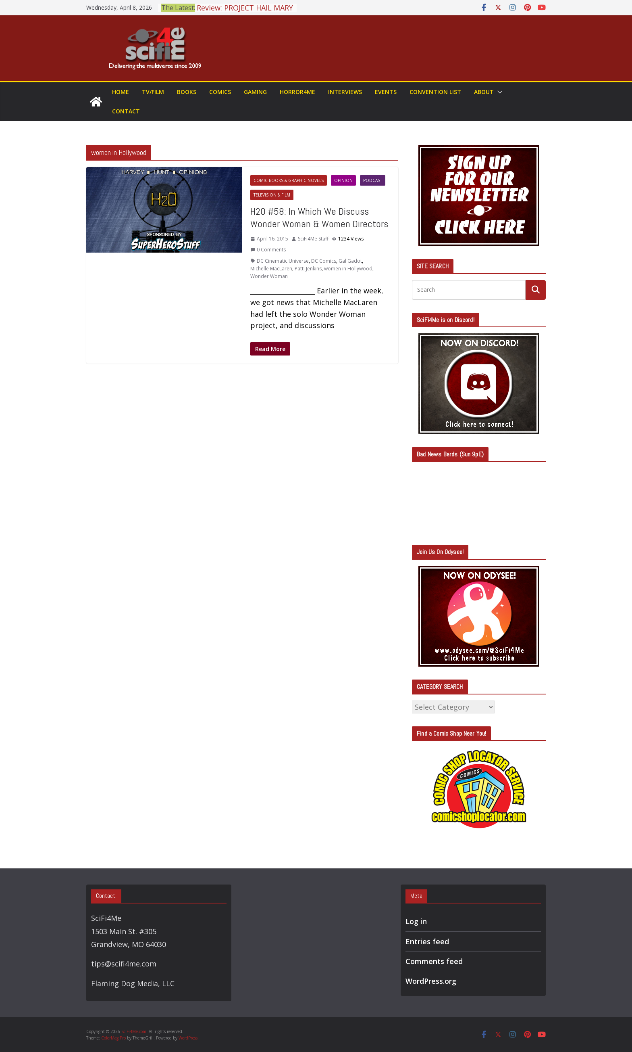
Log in (416, 921)
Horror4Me (297, 92)
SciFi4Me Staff (313, 238)
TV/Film (153, 92)
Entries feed (427, 941)
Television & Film (272, 195)
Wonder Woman (269, 276)
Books (186, 92)
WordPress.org (430, 981)
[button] (498, 92)
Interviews (345, 92)
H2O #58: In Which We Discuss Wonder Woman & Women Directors (319, 217)
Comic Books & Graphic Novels (289, 180)
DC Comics (323, 260)
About (484, 92)
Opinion (343, 180)
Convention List (435, 92)
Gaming (255, 92)
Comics (220, 92)
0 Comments (268, 249)
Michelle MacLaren (271, 268)
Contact (126, 111)
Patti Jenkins (308, 268)
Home (120, 92)
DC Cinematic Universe (283, 260)
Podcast (372, 180)
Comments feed (434, 961)
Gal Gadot (350, 260)
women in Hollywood (348, 268)
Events (386, 92)
